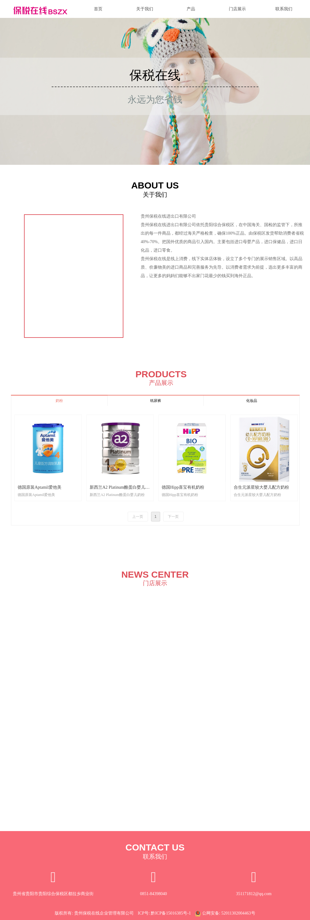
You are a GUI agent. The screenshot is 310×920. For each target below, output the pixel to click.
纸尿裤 (155, 401)
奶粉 (59, 401)
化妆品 (251, 401)
